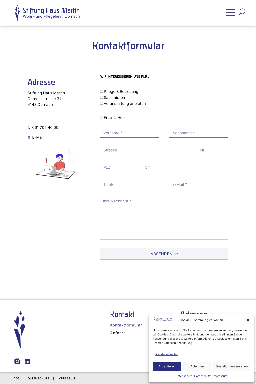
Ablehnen (197, 366)
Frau (108, 117)
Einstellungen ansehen (231, 366)
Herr (121, 117)
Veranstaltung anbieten (125, 103)
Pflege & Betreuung (121, 91)
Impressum (220, 376)
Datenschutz (184, 376)
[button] (248, 320)
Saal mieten (114, 97)
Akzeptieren (167, 366)
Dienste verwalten (166, 354)
